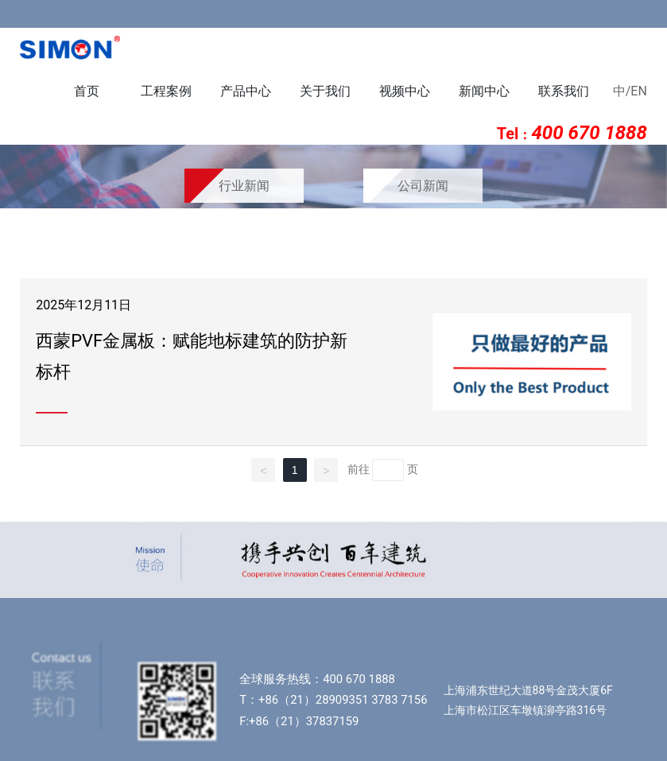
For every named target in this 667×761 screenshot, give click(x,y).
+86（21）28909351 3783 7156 (342, 700)
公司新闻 (422, 185)
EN (638, 91)
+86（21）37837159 (304, 721)
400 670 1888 (359, 679)
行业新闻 (244, 185)
